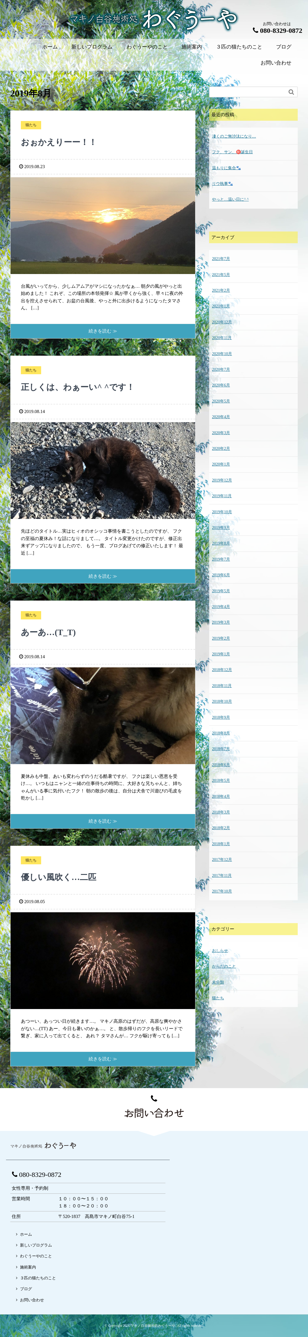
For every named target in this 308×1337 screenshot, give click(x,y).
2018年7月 (221, 749)
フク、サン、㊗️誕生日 (232, 152)
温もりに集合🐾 (226, 168)
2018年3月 (221, 812)
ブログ (283, 47)
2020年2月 (221, 448)
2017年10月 (222, 891)
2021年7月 (221, 259)
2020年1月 (221, 464)
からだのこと (224, 966)
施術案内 (191, 47)
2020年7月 (221, 369)
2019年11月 (222, 496)
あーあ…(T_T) (51, 632)
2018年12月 (222, 670)
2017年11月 (222, 875)
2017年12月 (222, 859)
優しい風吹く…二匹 (62, 877)
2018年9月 (221, 717)
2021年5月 (221, 275)
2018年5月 (221, 780)
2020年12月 (222, 322)
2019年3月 (221, 622)
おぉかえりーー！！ (63, 142)
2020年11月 (222, 338)
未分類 (218, 982)
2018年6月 (221, 765)
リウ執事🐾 (222, 184)
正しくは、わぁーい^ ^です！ (83, 387)
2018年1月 (221, 844)
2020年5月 (221, 401)
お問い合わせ (276, 63)
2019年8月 (221, 543)
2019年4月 (221, 607)
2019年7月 (221, 559)
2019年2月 (221, 638)
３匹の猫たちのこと (239, 47)
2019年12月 (222, 480)
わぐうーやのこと (147, 47)
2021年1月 (221, 306)
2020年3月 (221, 433)
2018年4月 (221, 796)
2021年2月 (221, 290)
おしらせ (220, 951)
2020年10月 (222, 354)
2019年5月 (221, 591)
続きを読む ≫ (103, 331)
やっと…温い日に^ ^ (230, 199)
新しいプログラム (92, 47)
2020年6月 (221, 385)
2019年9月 (221, 527)
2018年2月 (221, 828)
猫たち (218, 998)
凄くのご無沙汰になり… (234, 136)
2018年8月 (221, 733)
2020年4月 (221, 417)
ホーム (50, 47)
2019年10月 (222, 512)
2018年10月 (222, 701)
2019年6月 (221, 575)
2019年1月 (221, 654)
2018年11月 (222, 686)
